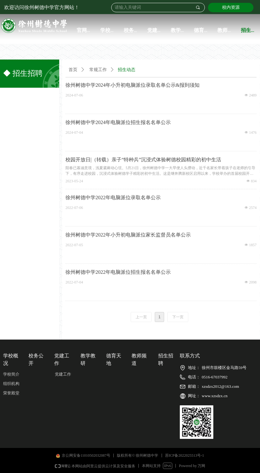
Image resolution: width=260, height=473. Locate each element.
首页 (73, 69)
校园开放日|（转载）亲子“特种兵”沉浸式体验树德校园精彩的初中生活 (143, 159)
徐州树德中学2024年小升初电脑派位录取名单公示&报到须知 (132, 85)
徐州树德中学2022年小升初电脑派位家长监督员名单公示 (128, 234)
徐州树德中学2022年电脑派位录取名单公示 (113, 197)
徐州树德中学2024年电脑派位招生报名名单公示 (118, 122)
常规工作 (98, 69)
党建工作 (63, 374)
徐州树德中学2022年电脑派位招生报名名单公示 (118, 272)
